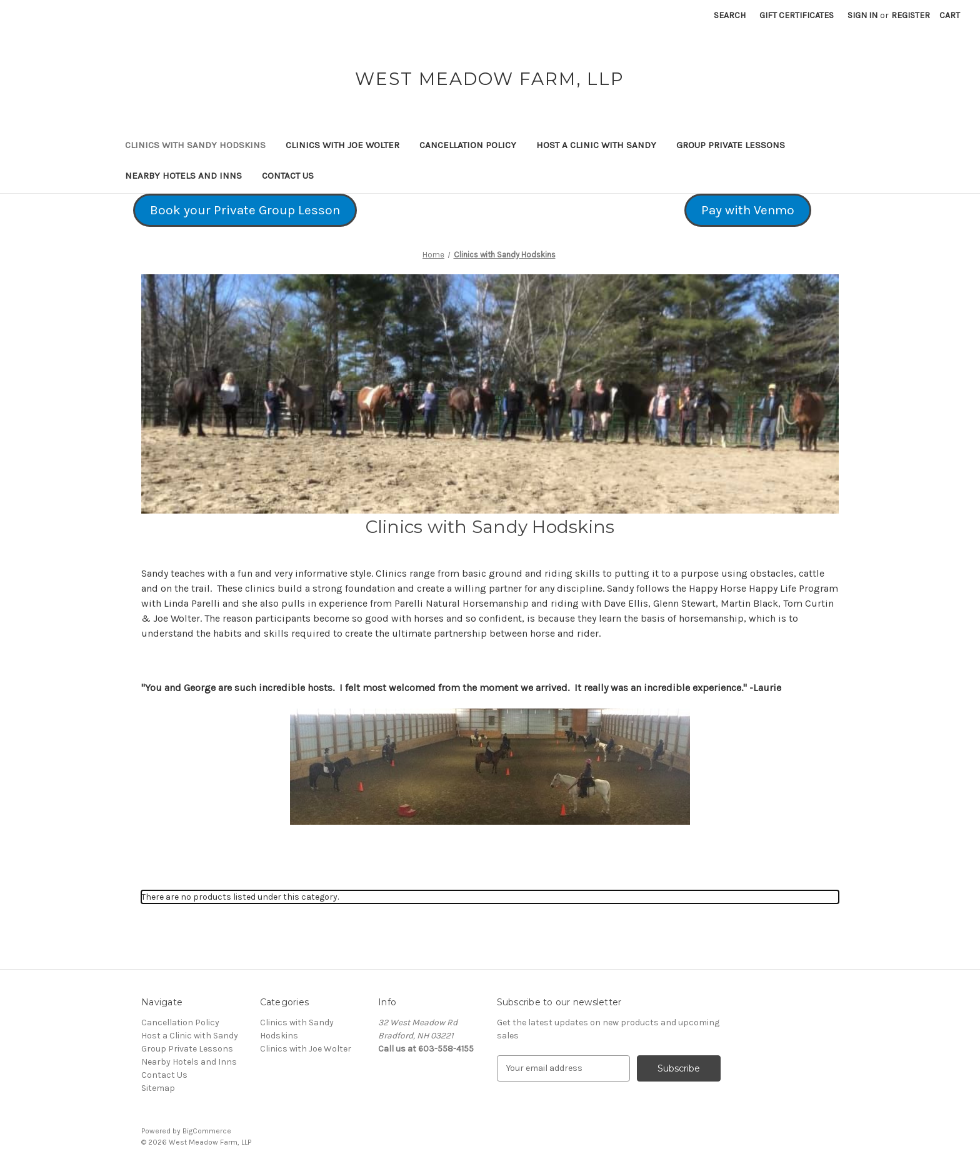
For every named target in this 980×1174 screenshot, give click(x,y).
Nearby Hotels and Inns (183, 175)
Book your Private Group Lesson (245, 209)
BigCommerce (206, 1131)
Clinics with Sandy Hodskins (195, 145)
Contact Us (288, 175)
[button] (245, 210)
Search (730, 15)
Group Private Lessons (730, 145)
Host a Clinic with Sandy (596, 145)
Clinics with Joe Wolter (342, 145)
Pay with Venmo (747, 209)
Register (910, 15)
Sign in (863, 15)
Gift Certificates (796, 15)
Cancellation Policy (467, 145)
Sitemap (158, 1088)
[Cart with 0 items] (949, 15)
